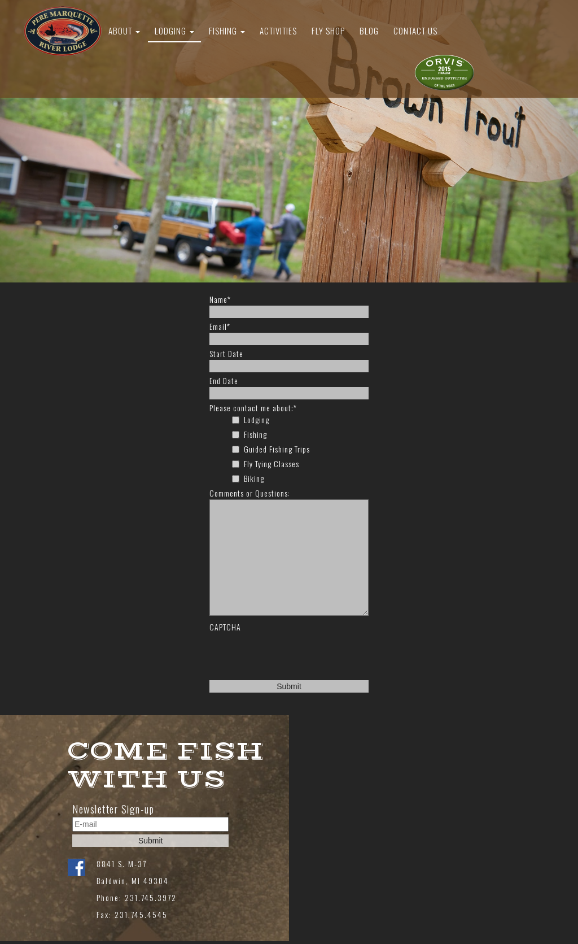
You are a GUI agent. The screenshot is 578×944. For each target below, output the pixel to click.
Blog (369, 30)
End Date (223, 380)
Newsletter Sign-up (113, 809)
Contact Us (415, 30)
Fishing (227, 30)
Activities (278, 30)
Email (219, 326)
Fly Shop (328, 30)
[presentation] (295, 655)
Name (220, 299)
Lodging (174, 30)
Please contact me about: (253, 408)
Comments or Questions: (249, 493)
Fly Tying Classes (271, 463)
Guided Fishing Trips (277, 449)
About (124, 30)
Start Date (226, 353)
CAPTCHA (225, 627)
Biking (254, 478)
